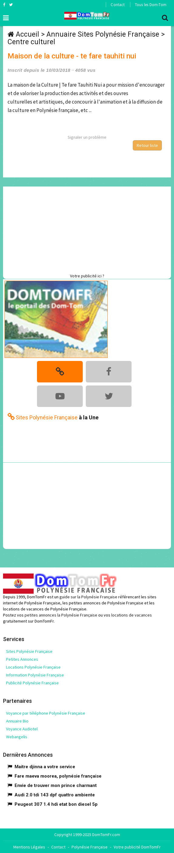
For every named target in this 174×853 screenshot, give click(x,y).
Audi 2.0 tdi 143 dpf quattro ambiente (55, 795)
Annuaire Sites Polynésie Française (102, 34)
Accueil (27, 34)
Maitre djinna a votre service (45, 766)
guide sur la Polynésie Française (88, 597)
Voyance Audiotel (22, 729)
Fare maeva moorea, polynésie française (58, 776)
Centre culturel (31, 42)
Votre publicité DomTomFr (137, 847)
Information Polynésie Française (35, 675)
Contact (117, 4)
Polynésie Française (90, 847)
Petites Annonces (22, 659)
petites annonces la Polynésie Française (61, 615)
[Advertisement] (88, 229)
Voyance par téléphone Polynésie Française (45, 713)
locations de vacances (131, 615)
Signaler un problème (87, 137)
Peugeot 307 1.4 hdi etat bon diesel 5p (56, 804)
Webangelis (16, 736)
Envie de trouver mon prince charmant (56, 785)
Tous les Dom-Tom (150, 4)
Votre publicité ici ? (87, 276)
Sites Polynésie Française (29, 651)
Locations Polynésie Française (33, 667)
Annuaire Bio (17, 721)
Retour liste (147, 145)
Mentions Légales (29, 847)
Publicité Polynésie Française (32, 683)
